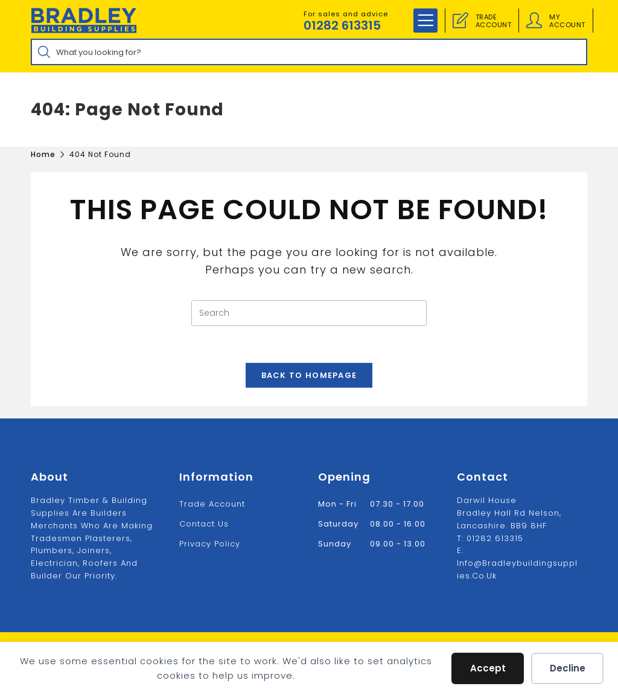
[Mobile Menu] (425, 20)
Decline (567, 668)
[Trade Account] (460, 20)
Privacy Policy (209, 543)
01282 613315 (342, 25)
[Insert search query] (309, 313)
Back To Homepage (309, 375)
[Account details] (534, 20)
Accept (488, 668)
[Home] (43, 154)
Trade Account (212, 504)
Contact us (204, 524)
